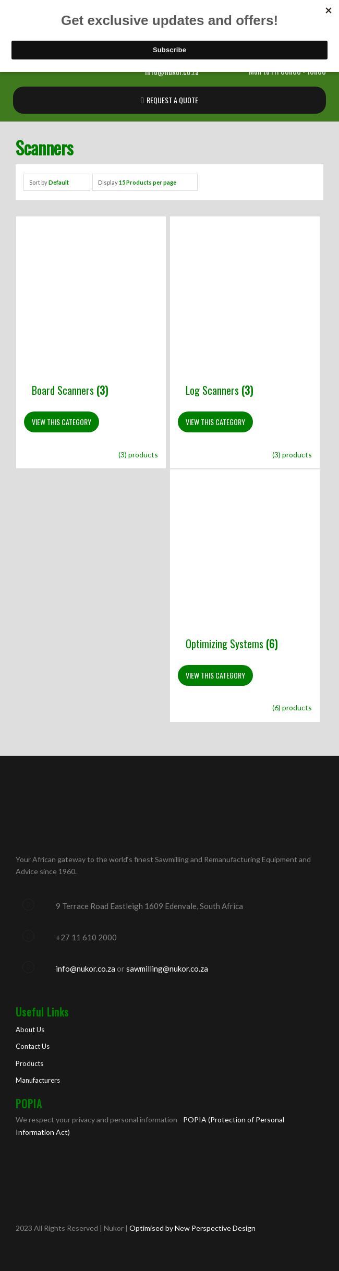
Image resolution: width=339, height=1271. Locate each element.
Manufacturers (38, 1080)
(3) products (138, 454)
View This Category (61, 421)
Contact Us (33, 1046)
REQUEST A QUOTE (172, 99)
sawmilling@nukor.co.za (167, 968)
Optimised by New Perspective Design (192, 1228)
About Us (30, 1029)
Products (29, 1063)
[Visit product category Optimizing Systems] (245, 576)
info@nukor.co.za (85, 968)
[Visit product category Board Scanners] (91, 323)
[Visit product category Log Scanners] (245, 323)
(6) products (292, 707)
